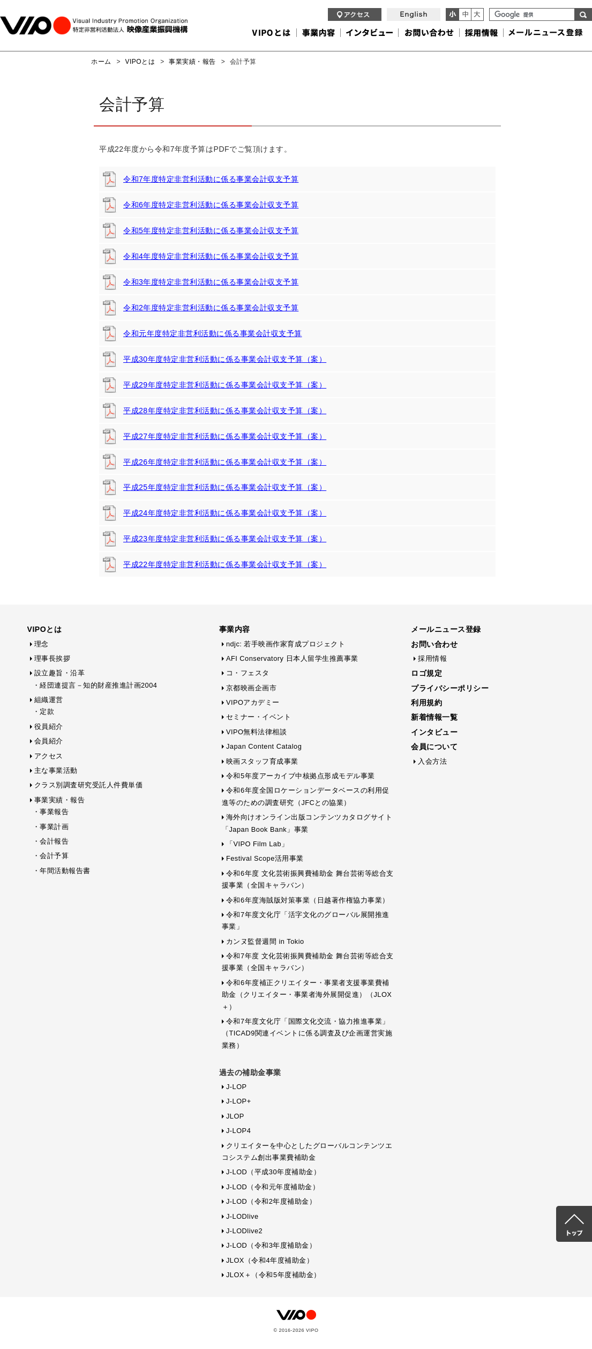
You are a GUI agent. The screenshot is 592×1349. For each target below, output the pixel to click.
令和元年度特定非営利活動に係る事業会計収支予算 (212, 333)
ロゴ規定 (426, 673)
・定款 (44, 711)
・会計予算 (51, 856)
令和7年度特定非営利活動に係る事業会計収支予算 (210, 179)
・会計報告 (51, 841)
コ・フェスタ (247, 673)
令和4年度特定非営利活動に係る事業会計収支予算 (210, 256)
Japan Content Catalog (264, 746)
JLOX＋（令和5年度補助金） (273, 1275)
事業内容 (234, 629)
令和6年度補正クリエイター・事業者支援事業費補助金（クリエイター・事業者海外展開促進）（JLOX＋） (307, 995)
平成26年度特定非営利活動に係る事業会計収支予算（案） (224, 462)
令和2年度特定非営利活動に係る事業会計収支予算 (210, 307)
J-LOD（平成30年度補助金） (273, 1172)
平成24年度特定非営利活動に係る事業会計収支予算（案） (224, 513)
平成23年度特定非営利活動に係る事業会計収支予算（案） (224, 538)
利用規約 (426, 702)
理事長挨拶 (52, 658)
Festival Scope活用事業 (265, 858)
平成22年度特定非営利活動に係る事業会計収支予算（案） (224, 564)
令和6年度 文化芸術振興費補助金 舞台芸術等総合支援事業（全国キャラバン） (308, 879)
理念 (41, 644)
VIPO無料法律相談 (256, 732)
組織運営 (48, 700)
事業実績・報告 (192, 61)
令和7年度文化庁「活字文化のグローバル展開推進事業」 (305, 920)
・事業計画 (51, 827)
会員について (434, 746)
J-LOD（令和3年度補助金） (271, 1245)
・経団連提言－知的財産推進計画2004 (95, 685)
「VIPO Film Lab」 (257, 844)
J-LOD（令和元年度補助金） (272, 1187)
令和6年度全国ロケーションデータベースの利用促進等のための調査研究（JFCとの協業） (305, 796)
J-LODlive (242, 1216)
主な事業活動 (56, 770)
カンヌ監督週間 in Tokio (265, 941)
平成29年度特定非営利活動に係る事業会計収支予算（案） (224, 385)
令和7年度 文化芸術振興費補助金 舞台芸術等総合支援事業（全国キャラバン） (308, 962)
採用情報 (432, 658)
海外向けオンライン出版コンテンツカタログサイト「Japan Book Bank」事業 (307, 823)
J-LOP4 (238, 1131)
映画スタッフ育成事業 (262, 761)
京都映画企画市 (251, 688)
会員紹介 (48, 741)
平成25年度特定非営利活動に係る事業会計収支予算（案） (224, 487)
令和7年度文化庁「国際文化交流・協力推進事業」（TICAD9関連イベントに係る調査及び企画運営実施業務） (307, 1033)
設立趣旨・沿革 (59, 673)
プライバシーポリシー (450, 688)
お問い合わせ (434, 644)
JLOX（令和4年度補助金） (269, 1260)
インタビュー (434, 732)
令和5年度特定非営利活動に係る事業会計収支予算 (210, 230)
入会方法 (432, 761)
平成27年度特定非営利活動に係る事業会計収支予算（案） (224, 436)
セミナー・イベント (258, 717)
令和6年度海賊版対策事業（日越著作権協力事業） (307, 900)
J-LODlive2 (244, 1231)
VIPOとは (140, 61)
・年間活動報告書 (62, 871)
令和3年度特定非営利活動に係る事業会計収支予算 (210, 282)
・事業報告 (51, 812)
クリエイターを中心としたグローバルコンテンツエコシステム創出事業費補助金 (307, 1151)
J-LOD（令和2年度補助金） (271, 1201)
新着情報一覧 (434, 717)
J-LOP (236, 1087)
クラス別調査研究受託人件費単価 (88, 785)
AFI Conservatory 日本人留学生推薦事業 (292, 658)
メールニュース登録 (446, 629)
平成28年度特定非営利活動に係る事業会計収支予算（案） (224, 410)
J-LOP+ (238, 1101)
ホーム (101, 61)
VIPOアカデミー (253, 702)
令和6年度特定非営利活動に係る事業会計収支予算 (210, 204)
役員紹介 (48, 726)
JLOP (235, 1116)
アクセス (48, 756)
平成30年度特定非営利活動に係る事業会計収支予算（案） (224, 359)
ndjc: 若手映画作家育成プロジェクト (286, 644)
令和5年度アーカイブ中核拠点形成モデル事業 (300, 776)
